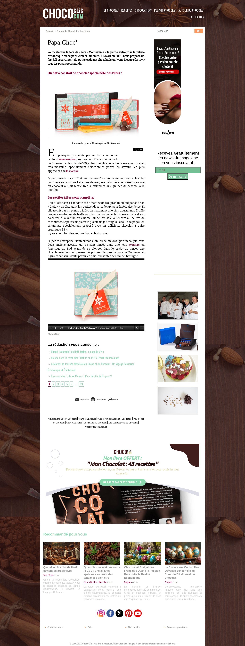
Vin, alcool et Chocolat (71, 422)
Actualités (197, 17)
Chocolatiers (143, 10)
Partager (127, 399)
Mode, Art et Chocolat (123, 418)
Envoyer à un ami (70, 399)
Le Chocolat (111, 10)
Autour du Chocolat (191, 10)
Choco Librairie (97, 422)
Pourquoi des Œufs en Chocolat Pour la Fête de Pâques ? (82, 376)
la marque (72, 170)
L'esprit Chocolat (165, 10)
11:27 (55, 574)
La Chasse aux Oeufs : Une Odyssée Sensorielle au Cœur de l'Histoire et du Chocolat (181, 570)
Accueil (49, 31)
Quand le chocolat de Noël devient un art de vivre (77, 351)
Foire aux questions (174, 625)
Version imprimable (101, 399)
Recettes (127, 10)
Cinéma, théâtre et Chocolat (66, 418)
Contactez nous (53, 625)
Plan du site (132, 625)
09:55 (107, 577)
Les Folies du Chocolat (122, 422)
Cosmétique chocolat (113, 426)
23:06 (134, 581)
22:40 (174, 577)
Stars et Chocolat (97, 418)
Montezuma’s (67, 159)
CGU (89, 625)
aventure (134, 244)
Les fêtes (83, 31)
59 (82, 383)
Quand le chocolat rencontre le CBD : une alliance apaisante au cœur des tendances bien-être (102, 570)
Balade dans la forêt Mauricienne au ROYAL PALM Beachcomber (85, 357)
